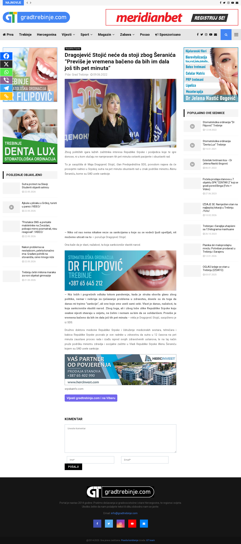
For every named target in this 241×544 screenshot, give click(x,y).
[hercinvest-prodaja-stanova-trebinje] (120, 384)
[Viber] (6, 80)
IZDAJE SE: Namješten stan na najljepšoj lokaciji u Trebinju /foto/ (220, 207)
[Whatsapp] (6, 72)
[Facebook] (6, 56)
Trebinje (25, 34)
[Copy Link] (6, 96)
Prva (8, 34)
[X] (6, 64)
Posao (145, 34)
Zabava (125, 34)
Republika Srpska (73, 49)
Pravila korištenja (130, 540)
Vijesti (67, 34)
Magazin (104, 34)
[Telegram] (6, 88)
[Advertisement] (120, 204)
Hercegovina (46, 34)
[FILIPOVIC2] (120, 289)
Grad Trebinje (80, 74)
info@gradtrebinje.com (124, 513)
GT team (150, 540)
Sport (85, 34)
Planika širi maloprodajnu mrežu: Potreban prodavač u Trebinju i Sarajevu (219, 248)
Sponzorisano (168, 34)
